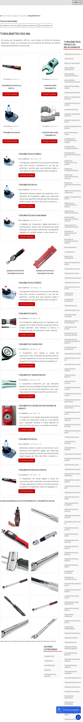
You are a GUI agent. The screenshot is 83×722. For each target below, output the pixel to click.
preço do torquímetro (72, 63)
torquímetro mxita (71, 638)
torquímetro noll (70, 642)
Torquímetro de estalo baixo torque (72, 401)
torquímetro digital (71, 110)
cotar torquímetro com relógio (72, 127)
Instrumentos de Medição (50, 675)
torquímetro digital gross (71, 535)
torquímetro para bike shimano (72, 660)
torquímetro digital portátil (71, 560)
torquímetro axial (70, 306)
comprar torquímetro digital (72, 121)
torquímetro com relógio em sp (70, 348)
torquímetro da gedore (72, 354)
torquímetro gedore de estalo (72, 584)
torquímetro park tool (72, 687)
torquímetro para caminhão (70, 672)
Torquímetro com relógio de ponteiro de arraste (72, 341)
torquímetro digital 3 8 (72, 492)
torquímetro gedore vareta (71, 609)
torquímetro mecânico (72, 633)
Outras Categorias (50, 648)
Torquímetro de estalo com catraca (72, 407)
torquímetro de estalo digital (72, 413)
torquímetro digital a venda (71, 498)
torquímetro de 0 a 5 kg (72, 364)
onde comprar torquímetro (69, 68)
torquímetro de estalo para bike (72, 425)
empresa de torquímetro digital (71, 169)
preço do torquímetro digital (72, 263)
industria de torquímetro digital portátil (71, 241)
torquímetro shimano (72, 719)
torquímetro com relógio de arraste (70, 334)
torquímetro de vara (71, 465)
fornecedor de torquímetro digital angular (71, 219)
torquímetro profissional (68, 703)
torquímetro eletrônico (68, 572)
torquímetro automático (29, 25)
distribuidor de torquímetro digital (71, 147)
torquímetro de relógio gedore (72, 459)
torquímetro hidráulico (68, 615)
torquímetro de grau (71, 437)
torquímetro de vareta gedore (72, 481)
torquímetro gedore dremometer (71, 603)
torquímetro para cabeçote (70, 666)
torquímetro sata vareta (9, 25)
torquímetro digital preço (71, 566)
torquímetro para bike (72, 93)
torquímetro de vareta (72, 469)
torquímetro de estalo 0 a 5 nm (72, 388)
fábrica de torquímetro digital (72, 198)
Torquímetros (49, 656)
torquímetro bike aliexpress (70, 315)
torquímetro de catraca (69, 382)
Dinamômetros (49, 665)
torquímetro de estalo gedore (72, 104)
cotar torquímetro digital (71, 133)
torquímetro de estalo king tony (72, 419)
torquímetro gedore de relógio (72, 591)
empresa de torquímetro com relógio (70, 162)
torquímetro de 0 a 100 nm (72, 359)
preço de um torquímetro (68, 257)
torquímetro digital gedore (71, 529)
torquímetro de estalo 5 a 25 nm (72, 394)
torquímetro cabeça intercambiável (71, 322)
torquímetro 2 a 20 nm (72, 269)
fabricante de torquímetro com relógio (70, 205)
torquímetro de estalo (72, 54)
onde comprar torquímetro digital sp (72, 81)
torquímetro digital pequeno (71, 553)
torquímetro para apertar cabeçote (70, 648)
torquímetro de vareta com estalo (72, 475)
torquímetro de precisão (69, 448)
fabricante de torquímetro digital (71, 212)
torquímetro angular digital (72, 288)
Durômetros (48, 661)
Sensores (47, 670)
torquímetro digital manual (71, 547)
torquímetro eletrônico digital (70, 578)
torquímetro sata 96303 (72, 709)
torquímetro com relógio (70, 328)
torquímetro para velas (72, 682)
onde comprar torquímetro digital (71, 75)
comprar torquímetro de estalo (72, 115)
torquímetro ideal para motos (72, 621)
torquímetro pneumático (68, 697)
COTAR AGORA (10, 94)
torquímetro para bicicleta (70, 654)
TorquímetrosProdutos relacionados (72, 44)
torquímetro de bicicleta (69, 376)
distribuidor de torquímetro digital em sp (72, 154)
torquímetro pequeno (72, 692)
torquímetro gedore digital (71, 597)
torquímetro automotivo (68, 300)
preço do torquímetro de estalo (72, 98)
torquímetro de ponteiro (69, 442)
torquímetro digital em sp (72, 522)
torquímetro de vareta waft (72, 487)
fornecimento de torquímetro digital (71, 226)
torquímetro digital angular (71, 510)
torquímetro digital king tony (71, 541)
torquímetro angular (72, 283)
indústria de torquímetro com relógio (70, 233)
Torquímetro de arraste (69, 370)
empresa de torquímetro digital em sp (72, 184)
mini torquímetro (45, 25)
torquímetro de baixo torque (71, 87)
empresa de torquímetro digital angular (71, 176)
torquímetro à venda (71, 273)
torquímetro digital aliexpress (71, 504)
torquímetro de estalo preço (72, 432)
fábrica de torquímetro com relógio (72, 192)
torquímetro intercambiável (69, 628)
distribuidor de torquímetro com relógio (70, 140)
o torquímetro (69, 252)
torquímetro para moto (72, 678)
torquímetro (68, 59)
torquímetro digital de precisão (72, 516)
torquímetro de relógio (72, 454)
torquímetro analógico (72, 278)
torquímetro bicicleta (72, 310)
